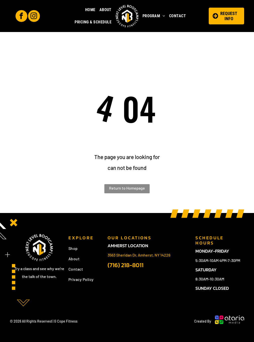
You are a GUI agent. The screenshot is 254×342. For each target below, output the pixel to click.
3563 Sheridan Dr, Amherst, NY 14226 (139, 255)
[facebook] (21, 16)
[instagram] (34, 16)
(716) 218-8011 (125, 265)
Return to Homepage (127, 188)
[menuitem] (90, 10)
